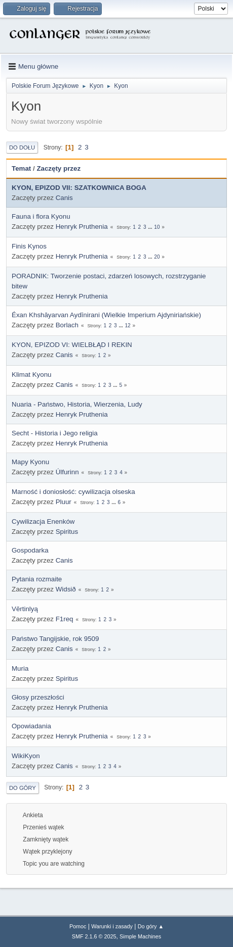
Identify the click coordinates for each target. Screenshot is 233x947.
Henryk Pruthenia (82, 226)
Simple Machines (140, 936)
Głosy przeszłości (38, 697)
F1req (64, 619)
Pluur (63, 502)
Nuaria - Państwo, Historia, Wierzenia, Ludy (77, 404)
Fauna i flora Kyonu (41, 216)
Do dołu (22, 147)
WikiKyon (26, 756)
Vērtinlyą (25, 609)
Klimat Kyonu (32, 374)
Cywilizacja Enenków (43, 521)
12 (128, 325)
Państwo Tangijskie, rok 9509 (55, 638)
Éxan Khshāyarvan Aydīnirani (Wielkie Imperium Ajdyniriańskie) (106, 315)
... (150, 227)
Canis (64, 198)
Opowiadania (31, 726)
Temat (21, 168)
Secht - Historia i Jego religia (55, 433)
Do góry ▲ (151, 926)
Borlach (67, 325)
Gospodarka (30, 550)
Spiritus (67, 531)
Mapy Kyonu (30, 462)
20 (157, 257)
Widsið (66, 589)
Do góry (22, 788)
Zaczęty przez (58, 168)
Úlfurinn (67, 472)
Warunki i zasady (112, 926)
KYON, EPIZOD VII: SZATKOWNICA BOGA (79, 187)
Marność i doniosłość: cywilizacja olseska (73, 491)
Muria (20, 668)
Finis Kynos (29, 246)
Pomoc (78, 926)
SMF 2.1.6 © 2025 (94, 936)
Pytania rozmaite (37, 579)
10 (157, 227)
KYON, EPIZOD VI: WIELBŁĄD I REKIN (72, 344)
